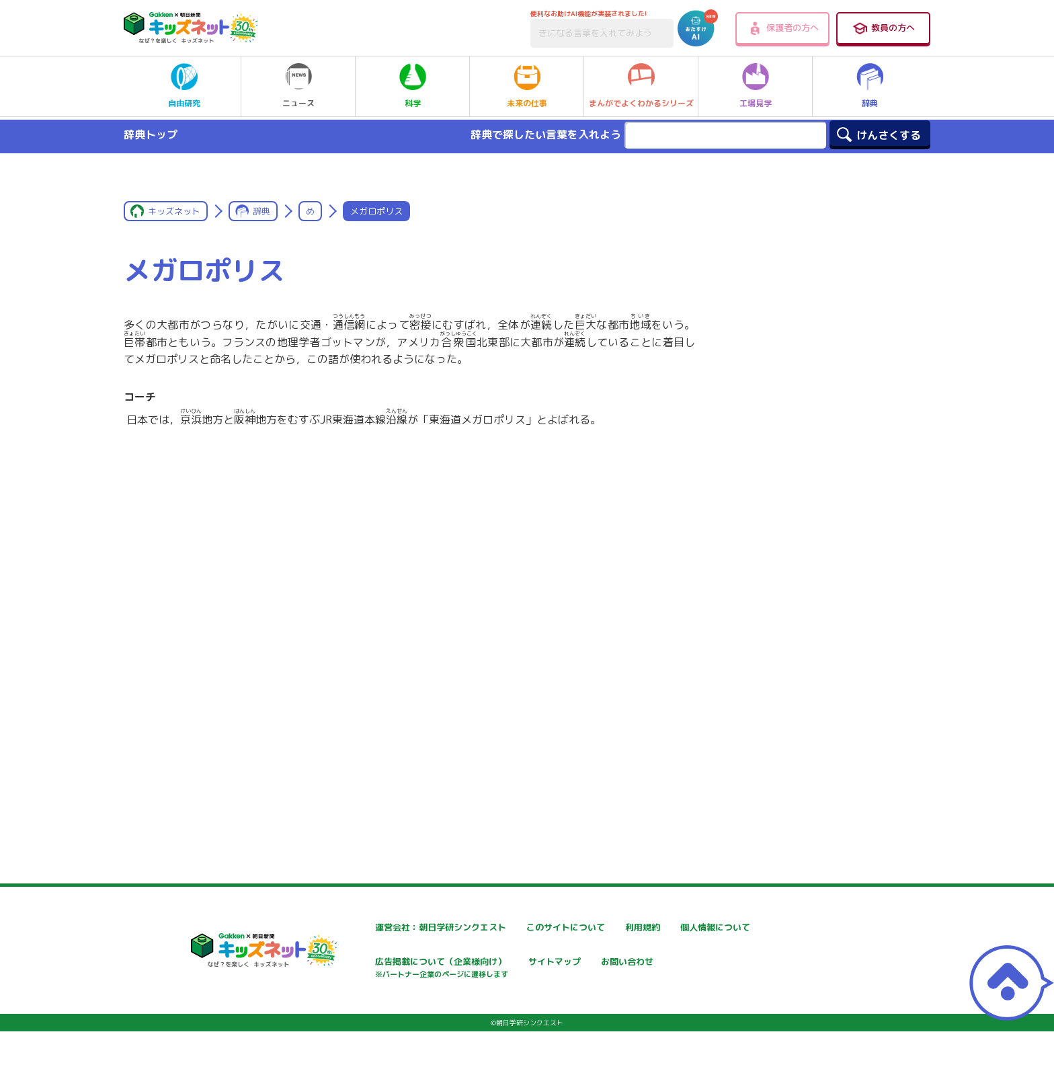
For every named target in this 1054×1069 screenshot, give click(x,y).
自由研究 (184, 86)
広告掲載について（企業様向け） (558, 970)
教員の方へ (883, 28)
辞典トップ (150, 134)
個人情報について (363, 963)
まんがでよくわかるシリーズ (641, 86)
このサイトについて (529, 927)
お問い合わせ (354, 1010)
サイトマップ (677, 963)
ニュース (298, 86)
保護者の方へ (783, 28)
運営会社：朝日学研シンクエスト (396, 927)
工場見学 (755, 86)
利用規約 (667, 927)
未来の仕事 (527, 86)
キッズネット (174, 211)
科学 (412, 86)
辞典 (869, 86)
